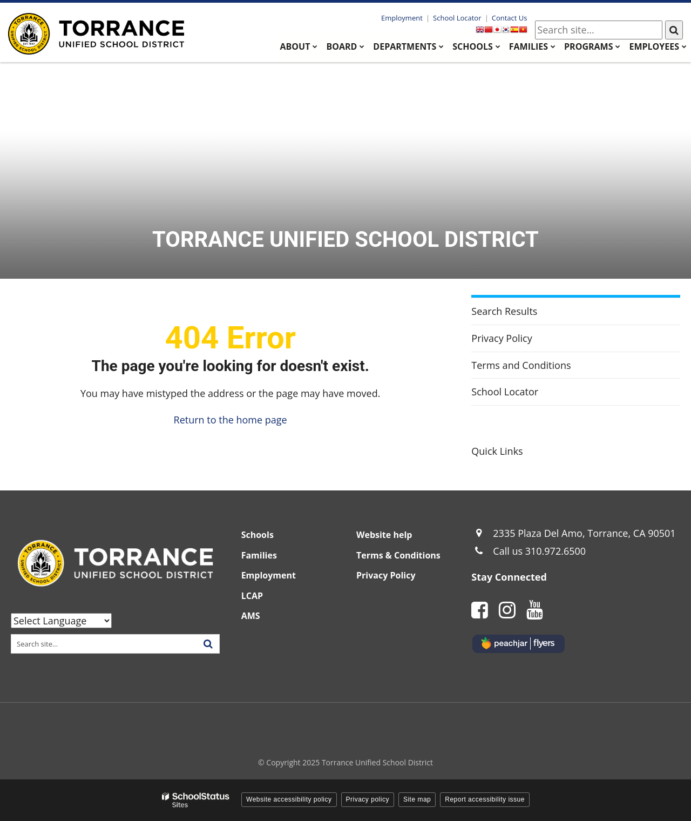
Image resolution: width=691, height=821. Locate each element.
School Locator (457, 18)
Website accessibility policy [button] (289, 799)
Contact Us (509, 18)
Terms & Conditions (398, 555)
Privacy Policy (501, 338)
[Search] (674, 30)
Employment (402, 18)
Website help (384, 535)
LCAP (252, 596)
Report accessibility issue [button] (485, 799)
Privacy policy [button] (367, 799)
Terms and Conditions (521, 365)
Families (259, 555)
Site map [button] (417, 799)
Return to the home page (230, 419)
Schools (257, 535)
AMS (250, 616)
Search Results (504, 311)
